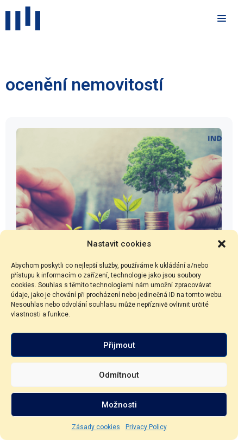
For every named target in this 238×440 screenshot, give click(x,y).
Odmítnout (119, 375)
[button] (221, 243)
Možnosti (119, 405)
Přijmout (119, 345)
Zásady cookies (96, 427)
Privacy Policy (146, 427)
